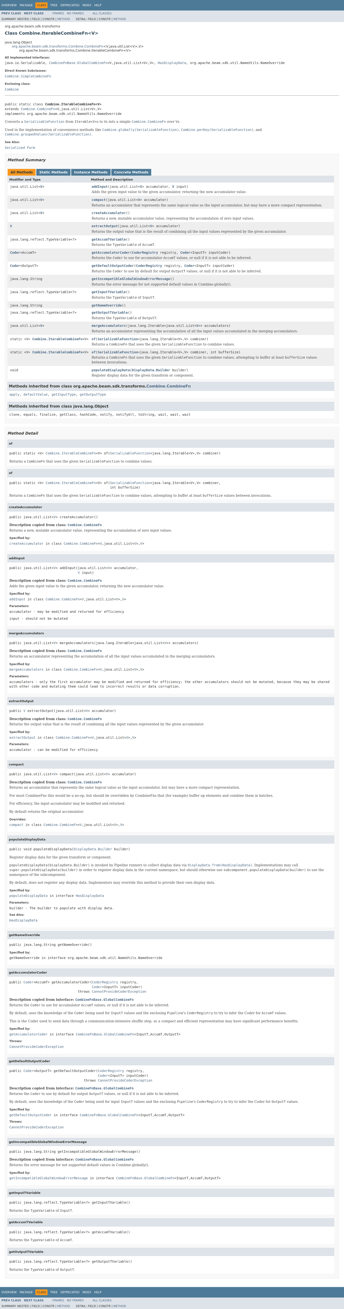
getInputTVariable (109, 292)
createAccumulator (109, 213)
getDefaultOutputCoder (113, 266)
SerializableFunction (118, 339)
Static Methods (53, 172)
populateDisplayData (111, 370)
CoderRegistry (145, 252)
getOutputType (93, 394)
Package (26, 5)
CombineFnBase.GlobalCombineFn (78, 63)
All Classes (102, 13)
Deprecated (70, 5)
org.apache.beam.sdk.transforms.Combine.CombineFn (57, 46)
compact (99, 200)
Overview (9, 5)
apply (14, 394)
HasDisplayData (172, 63)
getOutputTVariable (110, 312)
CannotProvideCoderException (119, 991)
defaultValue (35, 394)
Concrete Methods (131, 172)
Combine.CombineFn (38, 109)
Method (63, 19)
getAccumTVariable (109, 239)
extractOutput (105, 226)
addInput (100, 187)
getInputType (64, 394)
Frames (58, 13)
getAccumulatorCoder (111, 252)
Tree (54, 5)
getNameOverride (107, 305)
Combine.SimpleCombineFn (28, 76)
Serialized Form (20, 148)
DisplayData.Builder (151, 370)
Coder (15, 252)
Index (86, 5)
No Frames (75, 13)
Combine (12, 89)
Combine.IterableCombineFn (57, 339)
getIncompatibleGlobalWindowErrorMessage (131, 279)
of (94, 339)
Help (98, 5)
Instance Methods (91, 172)
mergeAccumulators (109, 326)
